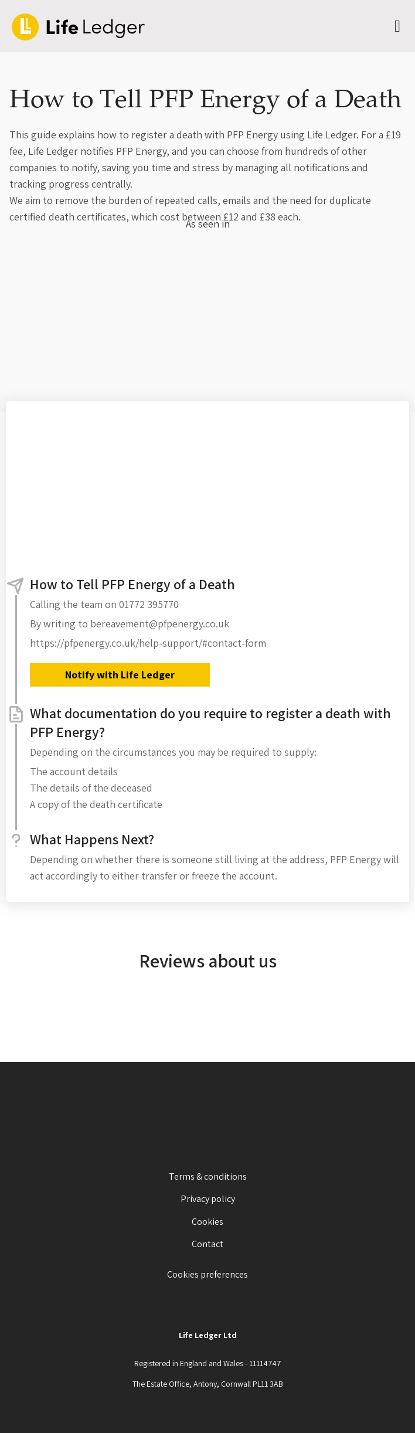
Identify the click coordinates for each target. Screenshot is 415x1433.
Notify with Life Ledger (120, 674)
